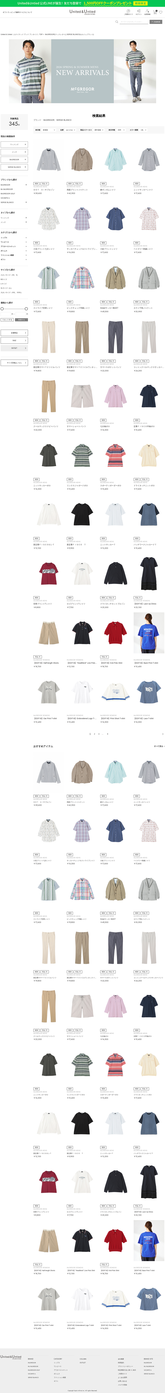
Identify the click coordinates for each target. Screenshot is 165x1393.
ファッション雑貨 (60, 1377)
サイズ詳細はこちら (14, 363)
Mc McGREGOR (7, 189)
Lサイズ (4, 284)
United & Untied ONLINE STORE (82, 12)
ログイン (139, 14)
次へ (162, 734)
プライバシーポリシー (125, 1366)
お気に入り (160, 12)
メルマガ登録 (122, 1385)
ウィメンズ (14, 144)
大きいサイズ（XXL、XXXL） (12, 292)
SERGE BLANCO (14, 167)
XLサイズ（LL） (7, 288)
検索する (21, 320)
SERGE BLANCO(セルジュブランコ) (80, 34)
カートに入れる (154, 12)
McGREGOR (14, 160)
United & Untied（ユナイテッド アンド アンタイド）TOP (22, 34)
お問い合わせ (122, 1381)
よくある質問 (122, 1377)
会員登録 (147, 14)
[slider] (2, 308)
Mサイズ (4, 279)
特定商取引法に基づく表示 (127, 1370)
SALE (14, 340)
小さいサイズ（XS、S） (10, 275)
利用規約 (121, 1362)
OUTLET (14, 348)
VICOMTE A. (5, 198)
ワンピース (57, 1366)
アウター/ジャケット (61, 1370)
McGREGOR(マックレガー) (55, 34)
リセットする (7, 320)
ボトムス (57, 1374)
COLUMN (83, 1359)
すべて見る (158, 746)
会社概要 (121, 1359)
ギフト (56, 1381)
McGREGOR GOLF (8, 194)
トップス (57, 1362)
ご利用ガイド (128, 14)
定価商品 (14, 333)
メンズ (14, 152)
